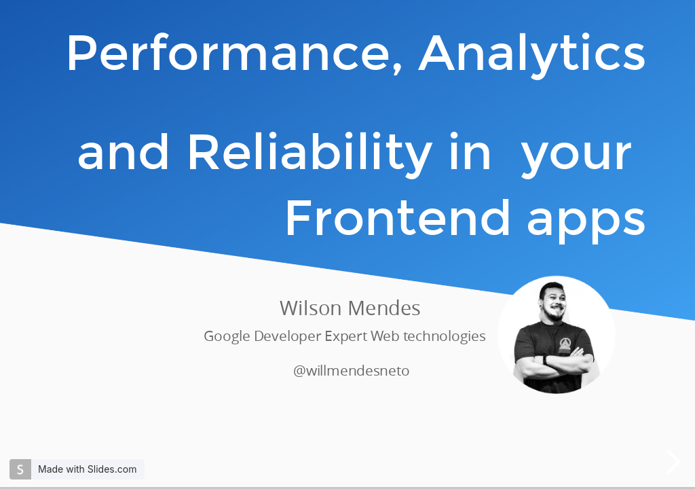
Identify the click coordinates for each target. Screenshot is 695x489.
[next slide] (673, 462)
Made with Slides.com (87, 469)
